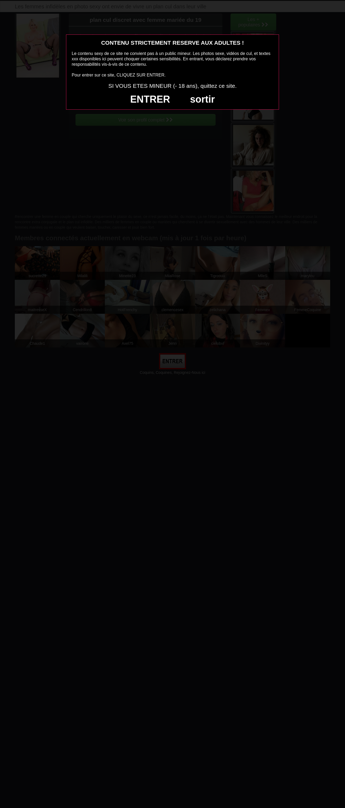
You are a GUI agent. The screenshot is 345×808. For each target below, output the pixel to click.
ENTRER (150, 99)
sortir (202, 99)
